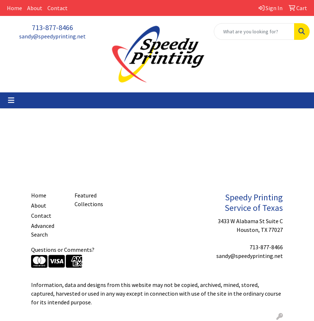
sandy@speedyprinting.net (52, 36)
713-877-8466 (52, 27)
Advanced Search (42, 230)
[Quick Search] (254, 31)
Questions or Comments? (62, 249)
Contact (57, 8)
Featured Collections (89, 200)
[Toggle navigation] (11, 100)
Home (14, 8)
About (34, 8)
